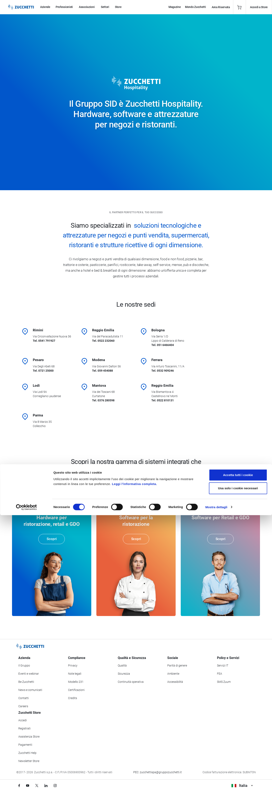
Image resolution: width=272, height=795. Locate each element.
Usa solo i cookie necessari (238, 768)
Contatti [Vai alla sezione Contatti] (23, 698)
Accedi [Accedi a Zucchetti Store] (22, 720)
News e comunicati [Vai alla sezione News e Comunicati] (30, 690)
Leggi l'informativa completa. (134, 763)
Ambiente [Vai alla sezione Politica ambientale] (173, 674)
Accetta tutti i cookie (238, 755)
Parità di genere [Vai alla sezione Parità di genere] (177, 666)
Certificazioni (76, 690)
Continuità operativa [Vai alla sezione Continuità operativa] (131, 682)
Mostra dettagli (216, 787)
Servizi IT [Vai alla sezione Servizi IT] (222, 666)
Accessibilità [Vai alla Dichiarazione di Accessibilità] (175, 682)
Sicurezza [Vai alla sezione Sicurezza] (124, 674)
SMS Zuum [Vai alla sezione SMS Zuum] (224, 682)
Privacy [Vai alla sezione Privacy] (72, 666)
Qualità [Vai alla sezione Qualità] (122, 666)
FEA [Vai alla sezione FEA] (219, 674)
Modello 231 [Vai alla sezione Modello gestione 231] (76, 682)
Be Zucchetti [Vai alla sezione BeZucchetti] (26, 682)
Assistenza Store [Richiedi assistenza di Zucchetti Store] (29, 737)
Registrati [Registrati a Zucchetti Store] (24, 728)
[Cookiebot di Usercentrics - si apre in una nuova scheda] (26, 787)
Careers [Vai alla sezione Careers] (23, 706)
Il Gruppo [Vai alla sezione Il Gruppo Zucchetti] (24, 666)
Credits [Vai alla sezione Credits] (72, 698)
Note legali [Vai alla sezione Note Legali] (74, 674)
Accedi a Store (259, 7)
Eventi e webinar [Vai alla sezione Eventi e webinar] (28, 674)
